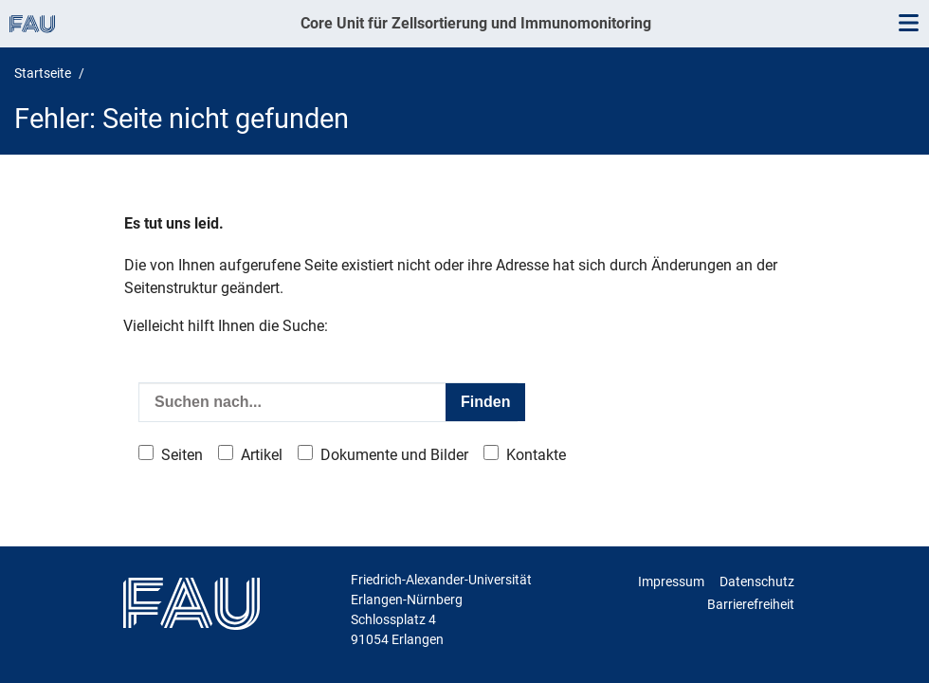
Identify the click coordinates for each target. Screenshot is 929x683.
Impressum (671, 581)
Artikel (261, 455)
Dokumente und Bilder (394, 455)
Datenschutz (757, 581)
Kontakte (536, 455)
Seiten (182, 455)
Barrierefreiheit (750, 604)
